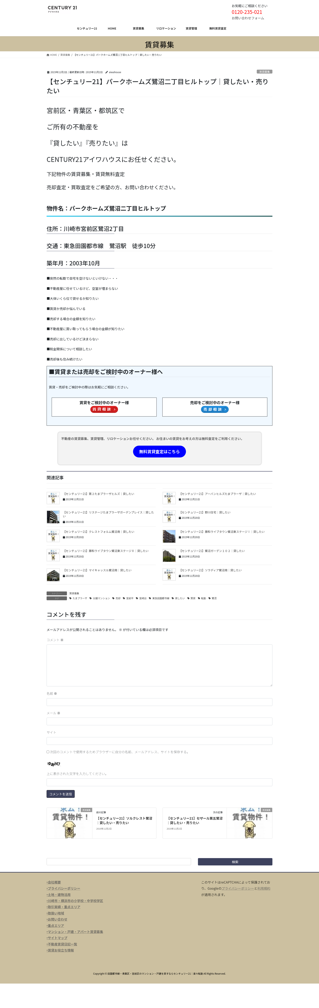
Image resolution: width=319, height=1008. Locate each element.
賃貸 (193, 598)
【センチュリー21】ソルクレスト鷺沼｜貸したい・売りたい (124, 820)
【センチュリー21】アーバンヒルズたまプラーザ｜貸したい (217, 494)
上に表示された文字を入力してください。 (77, 773)
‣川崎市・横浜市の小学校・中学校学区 (75, 900)
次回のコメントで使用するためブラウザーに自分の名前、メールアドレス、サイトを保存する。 (120, 751)
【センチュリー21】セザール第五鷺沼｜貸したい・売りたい (195, 820)
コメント (55, 639)
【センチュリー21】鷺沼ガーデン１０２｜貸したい (212, 551)
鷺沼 (214, 598)
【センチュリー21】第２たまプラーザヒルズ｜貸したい (98, 494)
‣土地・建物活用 (59, 894)
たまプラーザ (80, 598)
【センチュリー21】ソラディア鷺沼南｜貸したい (210, 570)
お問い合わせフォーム (248, 17)
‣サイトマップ (57, 937)
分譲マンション (101, 598)
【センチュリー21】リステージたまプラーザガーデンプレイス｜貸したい (108, 514)
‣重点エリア (55, 925)
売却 (118, 598)
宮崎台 (142, 598)
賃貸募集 (264, 72)
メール (53, 712)
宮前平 (129, 598)
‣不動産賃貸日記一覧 (62, 944)
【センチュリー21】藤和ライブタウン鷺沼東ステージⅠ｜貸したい (221, 532)
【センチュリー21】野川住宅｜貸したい (205, 512)
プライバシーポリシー (238, 888)
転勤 (203, 598)
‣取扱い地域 (55, 913)
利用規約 (263, 888)
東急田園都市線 (160, 598)
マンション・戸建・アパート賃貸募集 (75, 931)
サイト (51, 732)
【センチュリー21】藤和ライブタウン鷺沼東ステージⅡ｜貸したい (106, 551)
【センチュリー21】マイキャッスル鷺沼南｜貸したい (97, 570)
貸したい (180, 598)
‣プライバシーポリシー (63, 888)
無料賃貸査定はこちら (159, 451)
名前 (52, 693)
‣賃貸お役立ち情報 (60, 950)
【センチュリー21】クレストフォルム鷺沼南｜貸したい (98, 532)
